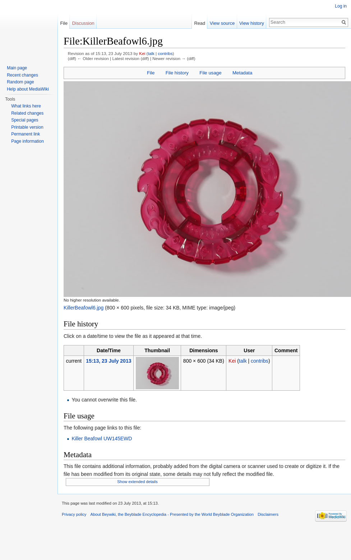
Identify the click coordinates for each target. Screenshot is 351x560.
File (150, 72)
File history (177, 72)
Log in (341, 6)
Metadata (242, 72)
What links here (26, 106)
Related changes (27, 113)
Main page (17, 67)
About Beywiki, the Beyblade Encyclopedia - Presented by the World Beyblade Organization (172, 514)
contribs (165, 53)
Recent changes (22, 75)
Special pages (24, 120)
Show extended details (137, 481)
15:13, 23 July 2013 (108, 361)
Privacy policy (74, 514)
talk (151, 53)
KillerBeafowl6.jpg (83, 308)
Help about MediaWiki (28, 89)
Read (199, 23)
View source (222, 23)
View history (251, 23)
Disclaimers (268, 514)
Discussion (83, 23)
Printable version (27, 127)
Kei (142, 53)
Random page (20, 81)
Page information (27, 141)
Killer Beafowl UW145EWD (101, 438)
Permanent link (25, 134)
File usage (210, 72)
